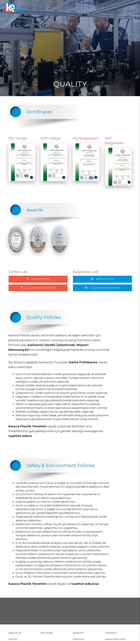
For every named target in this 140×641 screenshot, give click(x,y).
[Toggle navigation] (131, 7)
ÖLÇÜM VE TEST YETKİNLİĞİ (38, 287)
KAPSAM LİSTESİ (38, 279)
